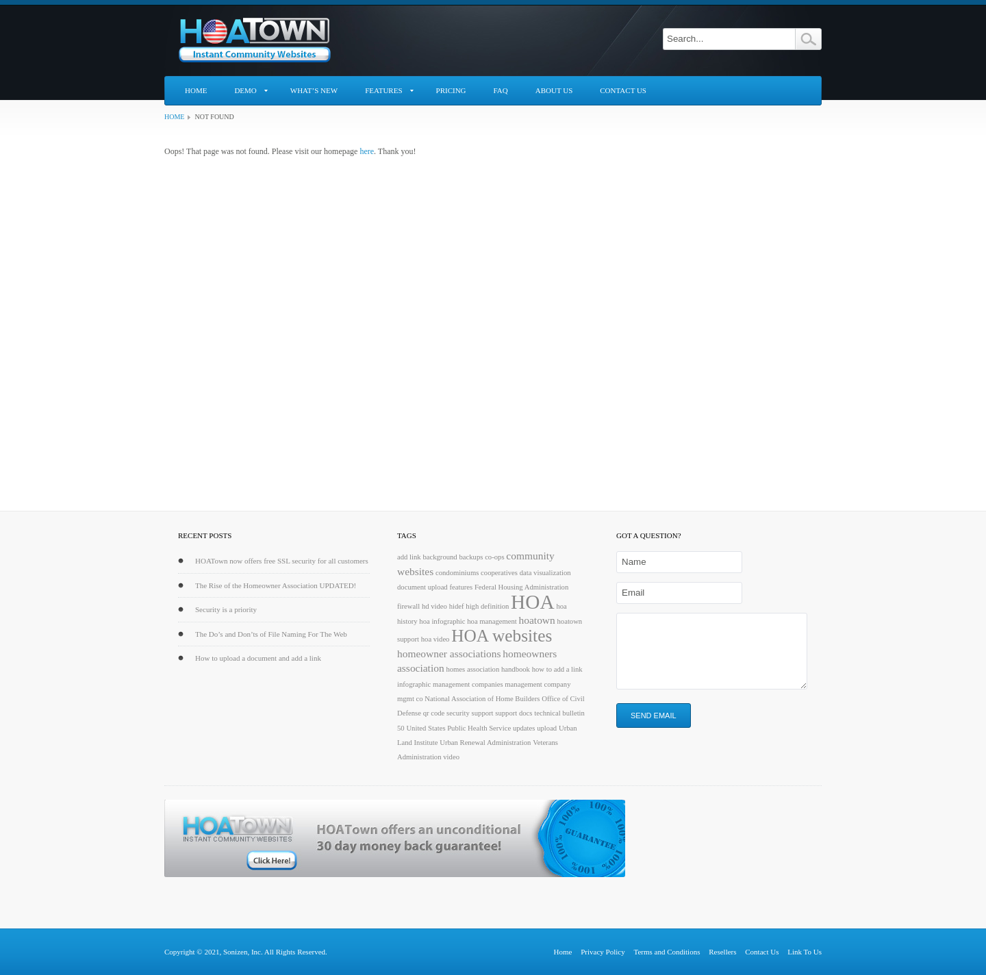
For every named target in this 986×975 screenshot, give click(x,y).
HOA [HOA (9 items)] (533, 602)
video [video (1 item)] (451, 757)
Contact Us (623, 90)
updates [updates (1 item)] (524, 728)
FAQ (501, 90)
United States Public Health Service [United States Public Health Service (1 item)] (458, 728)
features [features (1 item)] (460, 587)
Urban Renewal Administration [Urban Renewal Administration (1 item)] (485, 742)
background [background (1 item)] (439, 557)
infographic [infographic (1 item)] (414, 684)
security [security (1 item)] (458, 713)
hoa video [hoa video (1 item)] (435, 639)
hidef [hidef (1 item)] (456, 606)
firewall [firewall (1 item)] (408, 606)
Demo (245, 90)
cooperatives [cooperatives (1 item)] (499, 573)
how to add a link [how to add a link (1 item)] (557, 669)
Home (196, 90)
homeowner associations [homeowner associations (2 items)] (449, 653)
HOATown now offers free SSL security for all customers (281, 561)
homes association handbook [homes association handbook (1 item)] (488, 669)
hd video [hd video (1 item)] (434, 606)
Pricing (451, 90)
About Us (554, 90)
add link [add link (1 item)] (409, 557)
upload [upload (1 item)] (547, 728)
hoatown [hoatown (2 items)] (537, 620)
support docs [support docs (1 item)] (513, 713)
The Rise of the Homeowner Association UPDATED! (275, 585)
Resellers (722, 952)
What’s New (314, 90)
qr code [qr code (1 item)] (434, 713)
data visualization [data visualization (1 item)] (545, 573)
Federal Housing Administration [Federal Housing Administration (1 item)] (521, 587)
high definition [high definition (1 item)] (487, 606)
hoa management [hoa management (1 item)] (492, 621)
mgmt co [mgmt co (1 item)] (410, 698)
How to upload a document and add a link (258, 658)
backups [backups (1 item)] (471, 557)
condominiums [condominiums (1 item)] (457, 573)
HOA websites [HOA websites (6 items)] (501, 635)
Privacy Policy (602, 952)
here (366, 151)
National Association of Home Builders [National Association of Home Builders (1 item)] (482, 698)
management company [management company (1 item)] (537, 684)
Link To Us (804, 952)
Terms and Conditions (666, 952)
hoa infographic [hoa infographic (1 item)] (442, 621)
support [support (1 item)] (483, 713)
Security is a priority (226, 609)
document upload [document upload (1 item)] (422, 587)
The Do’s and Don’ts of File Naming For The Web (271, 634)
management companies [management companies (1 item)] (468, 684)
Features (383, 90)
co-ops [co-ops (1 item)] (494, 557)
